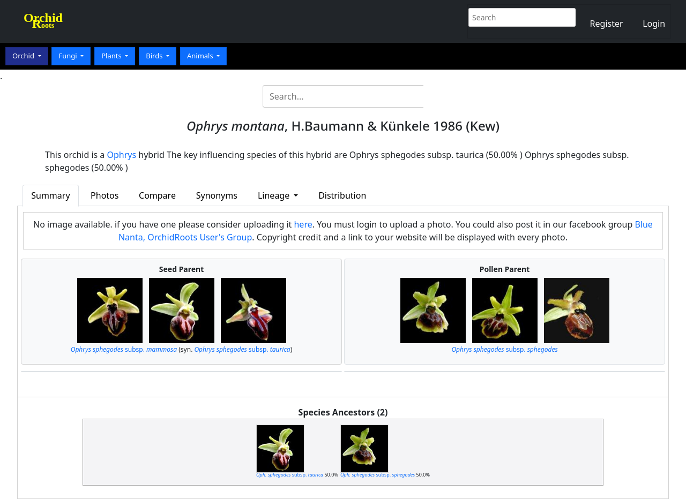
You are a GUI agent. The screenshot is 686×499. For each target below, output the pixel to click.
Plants (112, 56)
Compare (157, 195)
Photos (104, 195)
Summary (50, 195)
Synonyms (216, 195)
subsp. (124, 349)
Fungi (68, 56)
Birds (155, 56)
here (303, 224)
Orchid (24, 56)
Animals (201, 56)
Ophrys (122, 155)
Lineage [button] (275, 195)
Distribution (342, 195)
